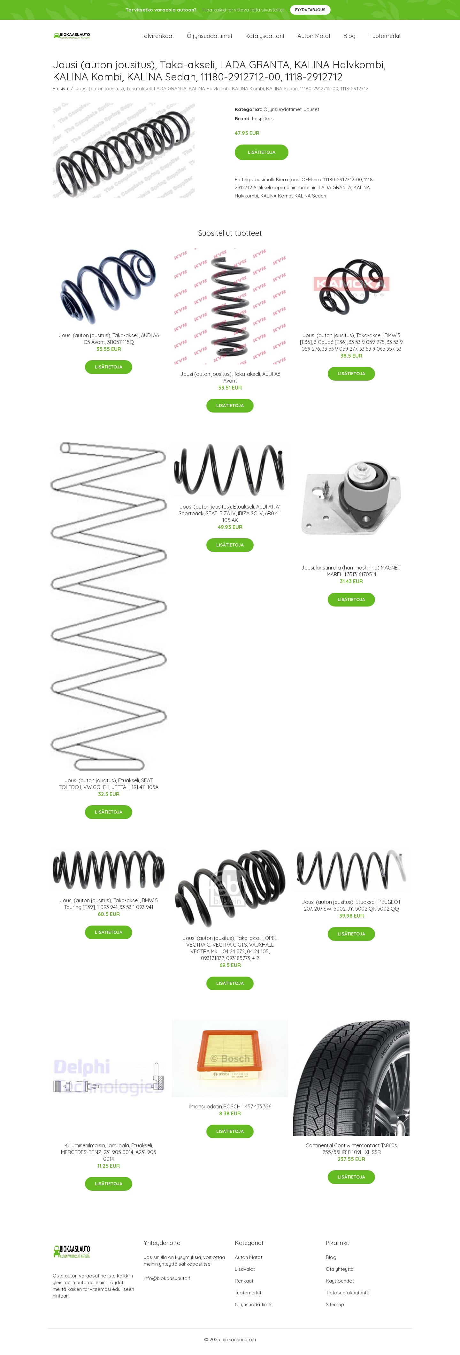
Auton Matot (248, 1262)
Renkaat (244, 1285)
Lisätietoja (261, 157)
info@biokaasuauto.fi (167, 1283)
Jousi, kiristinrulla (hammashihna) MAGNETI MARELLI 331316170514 (351, 575)
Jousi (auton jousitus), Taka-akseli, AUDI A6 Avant (230, 381)
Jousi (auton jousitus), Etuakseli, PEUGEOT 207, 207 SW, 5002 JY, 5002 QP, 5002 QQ (351, 909)
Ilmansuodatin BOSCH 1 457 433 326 (230, 1111)
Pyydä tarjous (310, 9)
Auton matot (314, 38)
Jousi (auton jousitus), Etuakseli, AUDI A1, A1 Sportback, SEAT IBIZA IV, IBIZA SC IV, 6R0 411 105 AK (230, 518)
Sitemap (335, 1309)
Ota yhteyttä (340, 1273)
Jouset (311, 114)
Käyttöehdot (340, 1285)
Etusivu (60, 93)
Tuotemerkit (385, 38)
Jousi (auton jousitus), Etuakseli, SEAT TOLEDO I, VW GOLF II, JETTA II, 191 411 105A (108, 788)
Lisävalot (245, 1273)
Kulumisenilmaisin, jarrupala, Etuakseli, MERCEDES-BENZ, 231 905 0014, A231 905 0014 (108, 1156)
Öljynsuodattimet (210, 38)
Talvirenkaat (157, 38)
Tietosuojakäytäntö (348, 1297)
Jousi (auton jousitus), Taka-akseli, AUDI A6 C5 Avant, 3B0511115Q (109, 343)
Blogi (349, 38)
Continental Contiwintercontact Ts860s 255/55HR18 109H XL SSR (351, 1153)
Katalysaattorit (265, 38)
